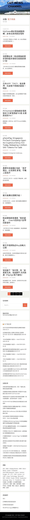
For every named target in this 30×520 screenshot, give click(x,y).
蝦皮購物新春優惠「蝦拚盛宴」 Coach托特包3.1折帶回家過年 (14, 220)
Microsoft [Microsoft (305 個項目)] (20, 476)
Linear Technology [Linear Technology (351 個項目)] (11, 476)
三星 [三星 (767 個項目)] (23, 480)
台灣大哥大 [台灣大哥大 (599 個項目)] (6, 484)
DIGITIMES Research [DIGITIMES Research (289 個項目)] (8, 472)
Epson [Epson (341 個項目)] (17, 472)
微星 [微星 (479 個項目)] (11, 484)
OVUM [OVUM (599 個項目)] (17, 478)
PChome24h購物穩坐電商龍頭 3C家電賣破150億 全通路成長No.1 (15, 113)
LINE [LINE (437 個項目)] (4, 476)
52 (18, 293)
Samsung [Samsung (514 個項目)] (5, 480)
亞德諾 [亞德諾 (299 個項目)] (4, 482)
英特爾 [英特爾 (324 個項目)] (9, 486)
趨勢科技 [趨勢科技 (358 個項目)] (22, 486)
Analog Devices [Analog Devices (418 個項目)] (14, 468)
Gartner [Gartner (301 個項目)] (22, 472)
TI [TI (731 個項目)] (13, 480)
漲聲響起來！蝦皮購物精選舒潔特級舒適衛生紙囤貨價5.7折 (14, 58)
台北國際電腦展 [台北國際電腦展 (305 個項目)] (17, 482)
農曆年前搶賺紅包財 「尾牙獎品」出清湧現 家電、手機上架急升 (14, 170)
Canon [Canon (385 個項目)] (9, 470)
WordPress (25, 517)
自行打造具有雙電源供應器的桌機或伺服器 (14, 327)
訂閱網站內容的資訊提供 (9, 501)
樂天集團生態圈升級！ (12, 195)
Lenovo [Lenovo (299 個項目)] (19, 474)
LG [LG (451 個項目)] (23, 474)
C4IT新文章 (7, 324)
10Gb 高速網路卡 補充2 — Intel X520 (12, 354)
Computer (6, 29)
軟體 (4, 81)
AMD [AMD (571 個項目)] (7, 468)
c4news (13, 63)
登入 (4, 498)
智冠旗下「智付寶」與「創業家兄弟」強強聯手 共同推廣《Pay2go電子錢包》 (14, 272)
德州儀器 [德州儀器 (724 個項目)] (19, 484)
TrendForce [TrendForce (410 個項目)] (18, 480)
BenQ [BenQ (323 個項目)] (4, 470)
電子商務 (5, 54)
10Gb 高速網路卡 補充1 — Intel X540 (12, 359)
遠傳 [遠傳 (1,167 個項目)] (7, 487)
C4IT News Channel (19, 515)
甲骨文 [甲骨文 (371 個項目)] (4, 486)
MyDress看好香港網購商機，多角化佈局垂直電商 (13, 32)
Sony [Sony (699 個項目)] (10, 480)
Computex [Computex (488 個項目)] (14, 470)
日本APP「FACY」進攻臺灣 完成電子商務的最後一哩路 (14, 85)
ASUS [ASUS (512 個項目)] (24, 468)
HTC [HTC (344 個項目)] (11, 474)
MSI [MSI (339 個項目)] (4, 478)
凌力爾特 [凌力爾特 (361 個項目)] (9, 482)
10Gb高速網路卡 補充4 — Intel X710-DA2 (14, 339)
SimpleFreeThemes (13, 517)
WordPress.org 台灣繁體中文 (11, 507)
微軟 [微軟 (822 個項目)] (14, 484)
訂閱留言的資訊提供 (8, 504)
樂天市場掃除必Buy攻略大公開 (14, 246)
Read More (8, 46)
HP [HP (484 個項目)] (8, 474)
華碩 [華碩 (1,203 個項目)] (13, 486)
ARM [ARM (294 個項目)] (20, 468)
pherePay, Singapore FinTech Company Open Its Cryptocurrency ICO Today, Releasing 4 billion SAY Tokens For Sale (15, 143)
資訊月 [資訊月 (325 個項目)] (17, 486)
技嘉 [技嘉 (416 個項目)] (23, 484)
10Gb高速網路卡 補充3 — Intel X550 (12, 344)
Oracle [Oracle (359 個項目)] (12, 478)
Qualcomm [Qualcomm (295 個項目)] (23, 478)
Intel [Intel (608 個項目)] (15, 474)
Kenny (13, 36)
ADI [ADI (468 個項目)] (4, 468)
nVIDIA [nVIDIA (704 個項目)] (8, 478)
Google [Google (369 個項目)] (5, 474)
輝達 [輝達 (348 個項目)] (4, 487)
